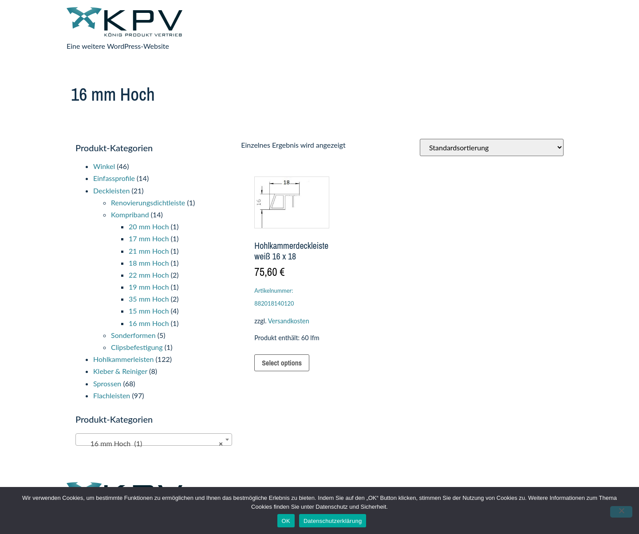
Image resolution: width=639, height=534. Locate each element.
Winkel (104, 166)
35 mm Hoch (149, 298)
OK (286, 521)
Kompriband (130, 214)
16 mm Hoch (149, 323)
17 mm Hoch (149, 238)
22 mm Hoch (149, 275)
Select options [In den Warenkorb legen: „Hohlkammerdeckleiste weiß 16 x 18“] (282, 363)
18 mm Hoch (149, 263)
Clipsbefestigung (137, 347)
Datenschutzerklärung (333, 521)
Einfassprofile (114, 178)
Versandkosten (288, 321)
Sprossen (107, 383)
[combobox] (153, 439)
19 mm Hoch (149, 287)
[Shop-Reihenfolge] (492, 147)
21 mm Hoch (149, 251)
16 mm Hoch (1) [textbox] (151, 443)
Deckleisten (111, 190)
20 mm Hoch (149, 226)
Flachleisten (111, 395)
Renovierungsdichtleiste (148, 202)
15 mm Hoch (149, 310)
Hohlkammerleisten (123, 359)
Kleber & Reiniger (120, 371)
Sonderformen (133, 335)
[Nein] (621, 512)
